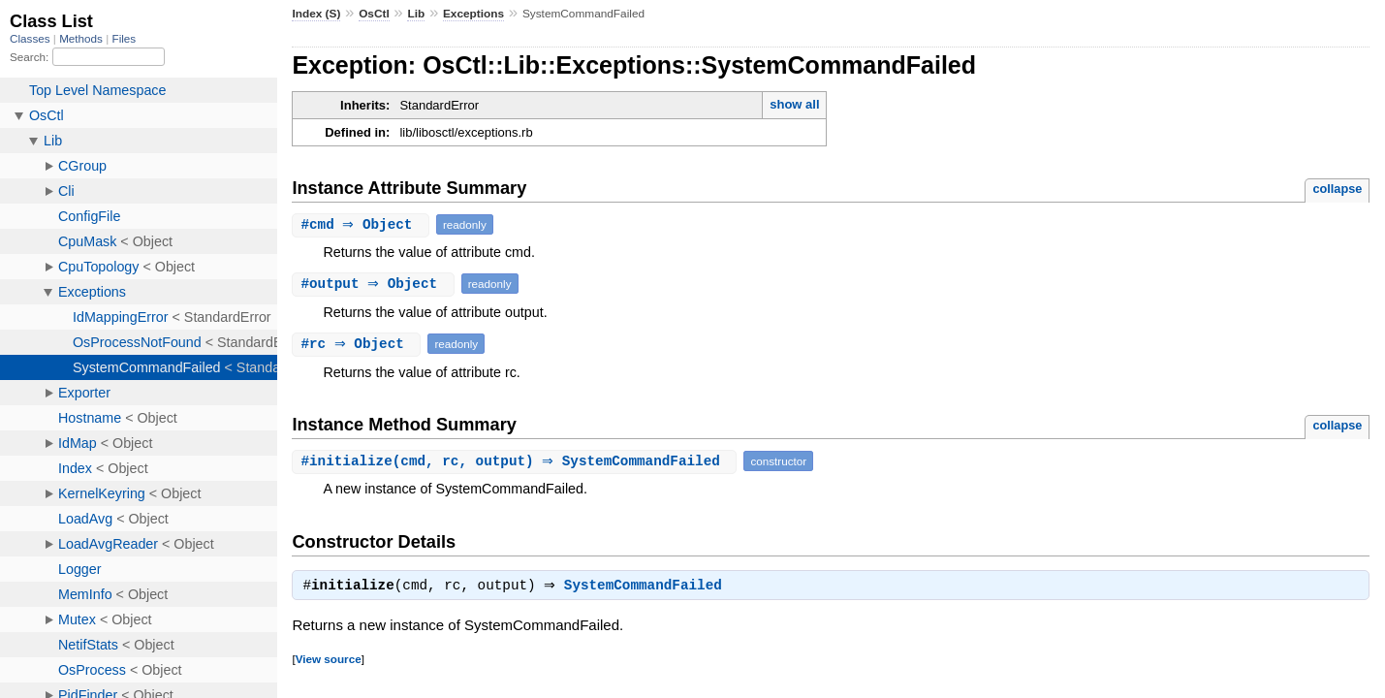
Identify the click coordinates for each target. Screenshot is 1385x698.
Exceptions (473, 13)
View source (329, 660)
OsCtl (374, 13)
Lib (416, 13)
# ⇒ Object (362, 224)
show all (794, 104)
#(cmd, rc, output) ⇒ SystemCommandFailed (516, 461)
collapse (1337, 188)
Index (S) (316, 13)
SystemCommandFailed (648, 587)
